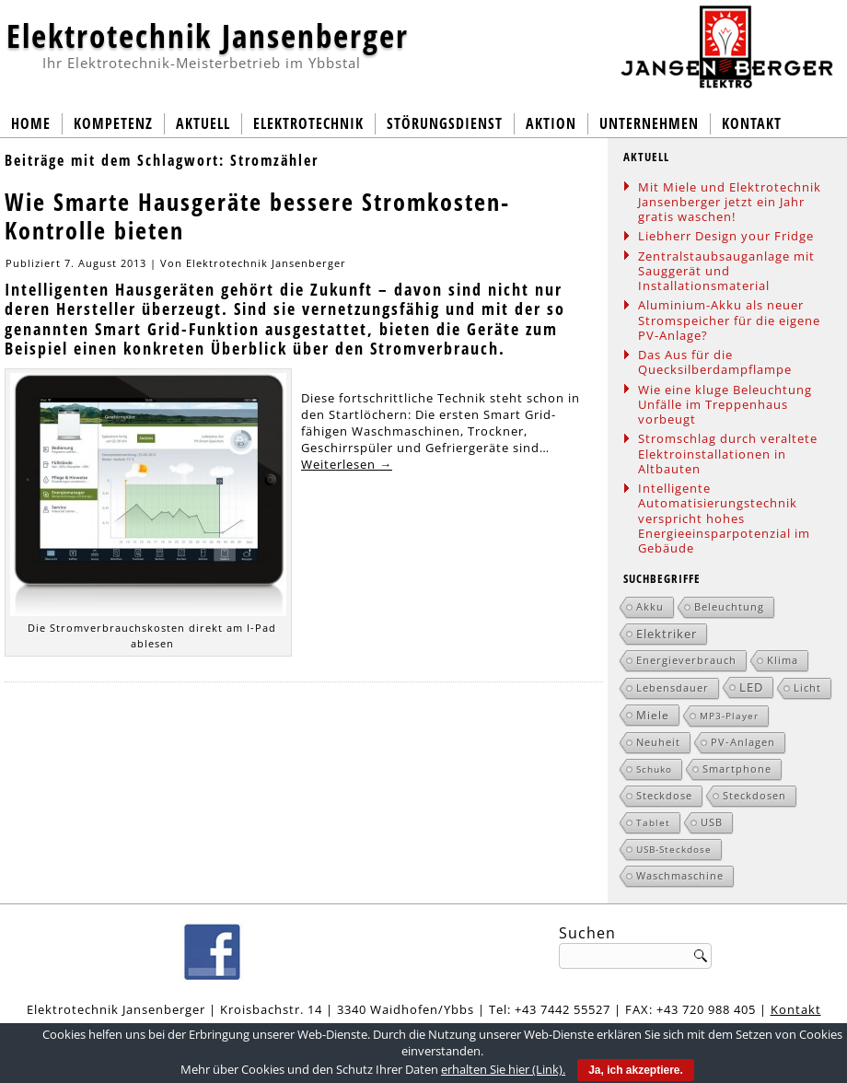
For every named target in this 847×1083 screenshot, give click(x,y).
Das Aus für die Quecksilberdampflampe (715, 362)
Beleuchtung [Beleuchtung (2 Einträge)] (729, 606)
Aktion (551, 123)
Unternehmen (649, 123)
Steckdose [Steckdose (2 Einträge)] (664, 795)
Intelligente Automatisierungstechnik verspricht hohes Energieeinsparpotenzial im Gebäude (724, 518)
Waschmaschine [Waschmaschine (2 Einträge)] (680, 875)
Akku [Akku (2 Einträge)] (650, 606)
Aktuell (203, 123)
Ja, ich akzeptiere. (635, 1070)
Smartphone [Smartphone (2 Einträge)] (737, 768)
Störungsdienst (445, 123)
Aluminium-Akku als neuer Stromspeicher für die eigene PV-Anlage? (729, 320)
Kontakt (752, 123)
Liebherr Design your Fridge (726, 235)
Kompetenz (113, 123)
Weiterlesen (346, 464)
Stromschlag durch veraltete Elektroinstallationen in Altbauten (728, 453)
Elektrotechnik (308, 123)
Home (31, 123)
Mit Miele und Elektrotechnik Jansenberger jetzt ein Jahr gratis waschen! (729, 202)
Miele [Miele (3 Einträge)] (652, 714)
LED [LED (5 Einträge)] (751, 687)
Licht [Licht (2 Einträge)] (807, 687)
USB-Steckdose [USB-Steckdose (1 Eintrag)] (674, 849)
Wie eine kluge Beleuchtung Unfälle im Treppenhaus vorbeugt (725, 404)
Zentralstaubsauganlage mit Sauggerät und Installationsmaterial (726, 271)
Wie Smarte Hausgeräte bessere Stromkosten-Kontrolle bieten (257, 216)
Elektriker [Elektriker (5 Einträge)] (666, 633)
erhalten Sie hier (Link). (503, 1069)
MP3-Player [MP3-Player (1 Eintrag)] (729, 715)
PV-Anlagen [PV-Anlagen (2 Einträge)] (743, 742)
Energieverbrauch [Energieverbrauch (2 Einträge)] (686, 660)
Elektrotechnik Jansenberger (207, 35)
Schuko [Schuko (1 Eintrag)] (654, 769)
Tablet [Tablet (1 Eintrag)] (653, 822)
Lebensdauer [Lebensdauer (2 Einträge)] (672, 687)
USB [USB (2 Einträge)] (712, 822)
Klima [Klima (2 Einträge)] (782, 660)
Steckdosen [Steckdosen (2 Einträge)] (754, 795)
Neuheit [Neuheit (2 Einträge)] (658, 742)
